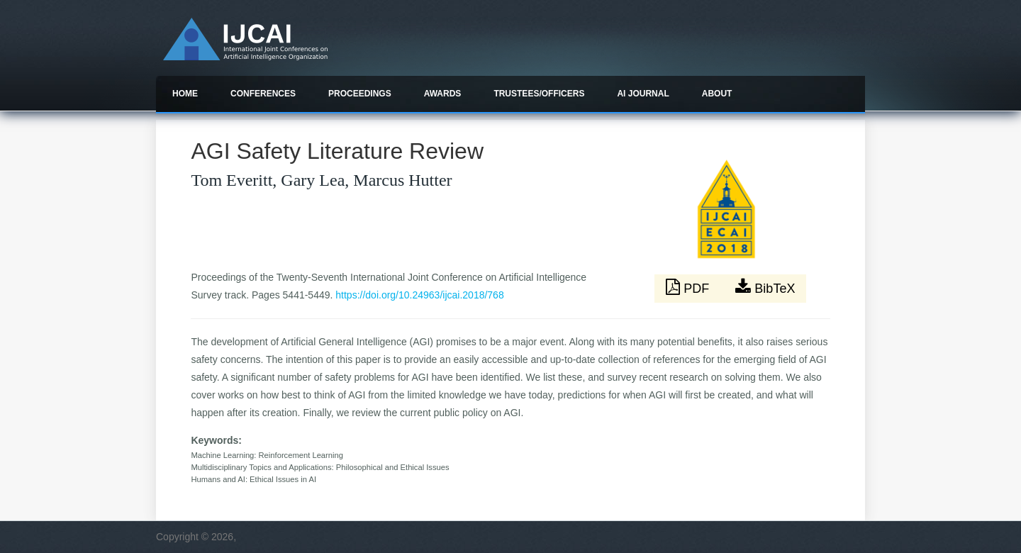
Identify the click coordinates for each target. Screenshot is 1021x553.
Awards (443, 94)
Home (185, 94)
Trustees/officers (538, 94)
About (717, 94)
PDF (689, 287)
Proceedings (359, 94)
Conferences (263, 94)
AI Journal (643, 94)
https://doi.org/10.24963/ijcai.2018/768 (419, 295)
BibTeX (765, 287)
